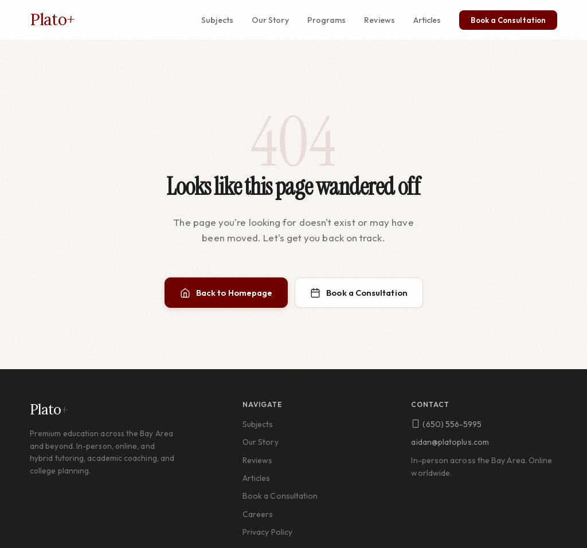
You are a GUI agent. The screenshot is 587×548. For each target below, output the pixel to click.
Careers (257, 514)
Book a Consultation (508, 20)
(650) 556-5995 (446, 424)
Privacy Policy (267, 532)
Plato (52, 19)
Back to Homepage (226, 292)
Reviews (379, 20)
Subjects (217, 20)
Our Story (270, 20)
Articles (427, 20)
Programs (326, 20)
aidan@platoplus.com (450, 442)
